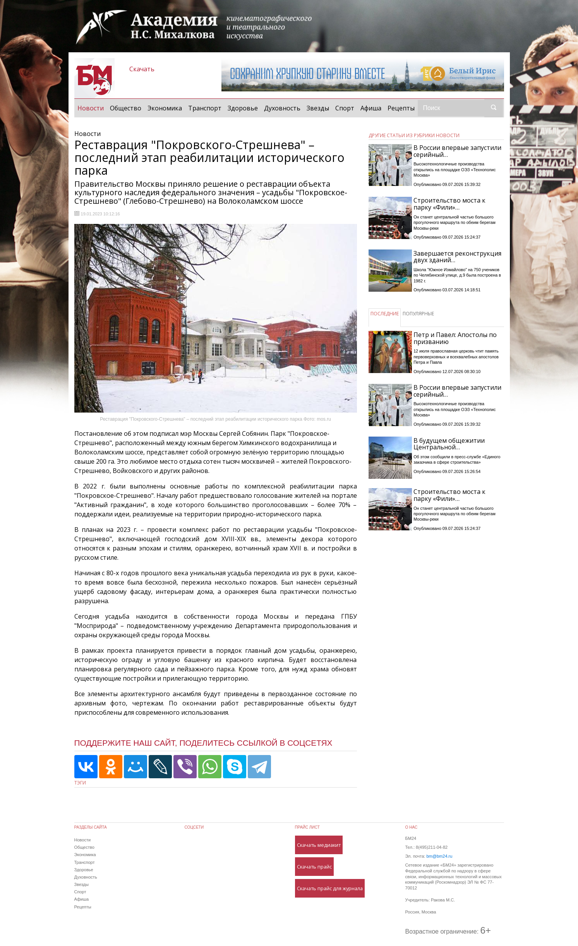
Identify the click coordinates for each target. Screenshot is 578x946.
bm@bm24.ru (439, 856)
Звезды (318, 108)
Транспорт (204, 108)
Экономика (165, 108)
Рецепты (401, 108)
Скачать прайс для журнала (330, 888)
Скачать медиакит (319, 844)
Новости (92, 107)
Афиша (370, 108)
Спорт (344, 108)
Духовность (282, 108)
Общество (125, 108)
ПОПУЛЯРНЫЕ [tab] (418, 313)
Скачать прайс (314, 866)
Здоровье (243, 108)
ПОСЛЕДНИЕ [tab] (384, 313)
